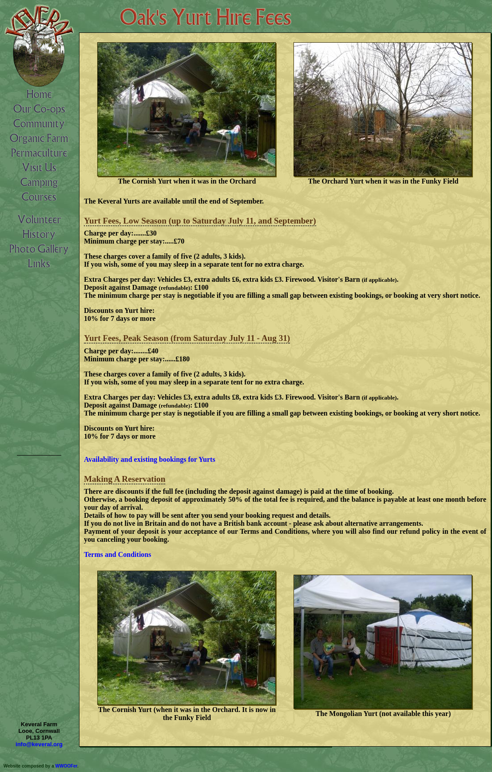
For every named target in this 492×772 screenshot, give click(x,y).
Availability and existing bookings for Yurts (149, 459)
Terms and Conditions (117, 554)
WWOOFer (66, 766)
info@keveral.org (39, 744)
